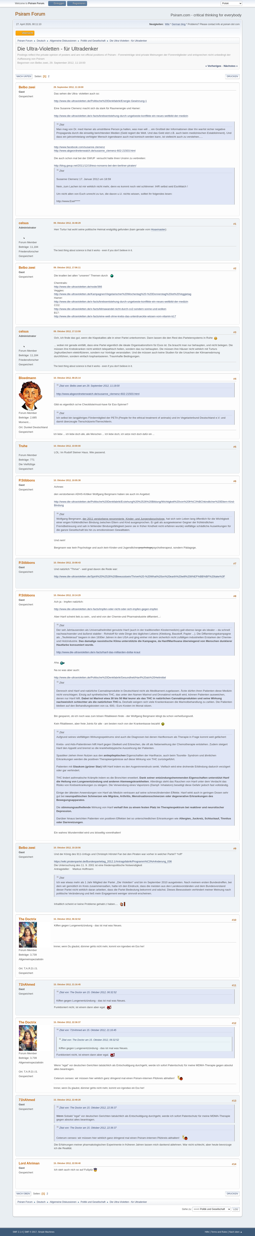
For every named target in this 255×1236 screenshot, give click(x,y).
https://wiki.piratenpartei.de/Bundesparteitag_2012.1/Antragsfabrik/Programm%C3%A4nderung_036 (113, 861)
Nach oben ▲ (235, 1232)
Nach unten (24, 76)
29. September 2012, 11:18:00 (68, 87)
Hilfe (207, 1232)
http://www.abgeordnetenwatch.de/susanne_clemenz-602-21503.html (94, 150)
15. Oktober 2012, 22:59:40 (67, 1163)
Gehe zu (186, 1209)
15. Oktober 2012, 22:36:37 (67, 1022)
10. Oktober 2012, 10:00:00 (67, 446)
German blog (178, 24)
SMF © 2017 (31, 1232)
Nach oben (23, 1193)
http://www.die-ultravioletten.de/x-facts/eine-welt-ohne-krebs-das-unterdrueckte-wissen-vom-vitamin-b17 (115, 316)
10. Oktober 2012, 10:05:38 (67, 480)
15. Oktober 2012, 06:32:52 (67, 919)
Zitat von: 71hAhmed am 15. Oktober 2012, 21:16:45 (87, 1030)
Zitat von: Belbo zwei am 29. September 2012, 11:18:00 (89, 385)
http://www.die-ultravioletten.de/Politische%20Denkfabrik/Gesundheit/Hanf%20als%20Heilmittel (110, 677)
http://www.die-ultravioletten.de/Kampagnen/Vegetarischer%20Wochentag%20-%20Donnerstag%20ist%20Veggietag (122, 294)
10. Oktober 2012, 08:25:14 (67, 378)
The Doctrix (27, 919)
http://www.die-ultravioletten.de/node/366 (78, 286)
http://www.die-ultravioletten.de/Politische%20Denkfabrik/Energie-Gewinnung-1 (100, 100)
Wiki (167, 24)
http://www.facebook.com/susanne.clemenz (79, 147)
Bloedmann (27, 378)
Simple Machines (46, 1232)
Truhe (23, 446)
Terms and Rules (219, 1232)
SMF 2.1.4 (18, 1232)
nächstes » (231, 65)
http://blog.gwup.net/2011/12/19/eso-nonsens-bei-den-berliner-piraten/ (95, 165)
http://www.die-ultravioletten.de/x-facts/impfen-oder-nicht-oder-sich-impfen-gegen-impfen (106, 609)
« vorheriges (213, 65)
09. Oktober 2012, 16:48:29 (67, 223)
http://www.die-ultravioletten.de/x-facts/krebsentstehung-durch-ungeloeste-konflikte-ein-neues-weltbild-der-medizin (121, 115)
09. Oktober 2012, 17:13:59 (67, 331)
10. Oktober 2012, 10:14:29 (67, 595)
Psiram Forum (30, 14)
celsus (24, 223)
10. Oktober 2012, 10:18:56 (67, 847)
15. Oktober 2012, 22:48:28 (67, 1100)
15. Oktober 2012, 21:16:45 (67, 984)
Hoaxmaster (158, 229)
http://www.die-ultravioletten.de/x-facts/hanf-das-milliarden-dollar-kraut (98, 652)
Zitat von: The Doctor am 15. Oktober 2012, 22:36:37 (88, 1107)
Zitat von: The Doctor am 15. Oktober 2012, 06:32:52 (88, 992)
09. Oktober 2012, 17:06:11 (67, 267)
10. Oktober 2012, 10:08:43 (67, 562)
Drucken (232, 76)
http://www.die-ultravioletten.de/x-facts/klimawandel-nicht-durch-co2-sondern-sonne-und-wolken (110, 308)
